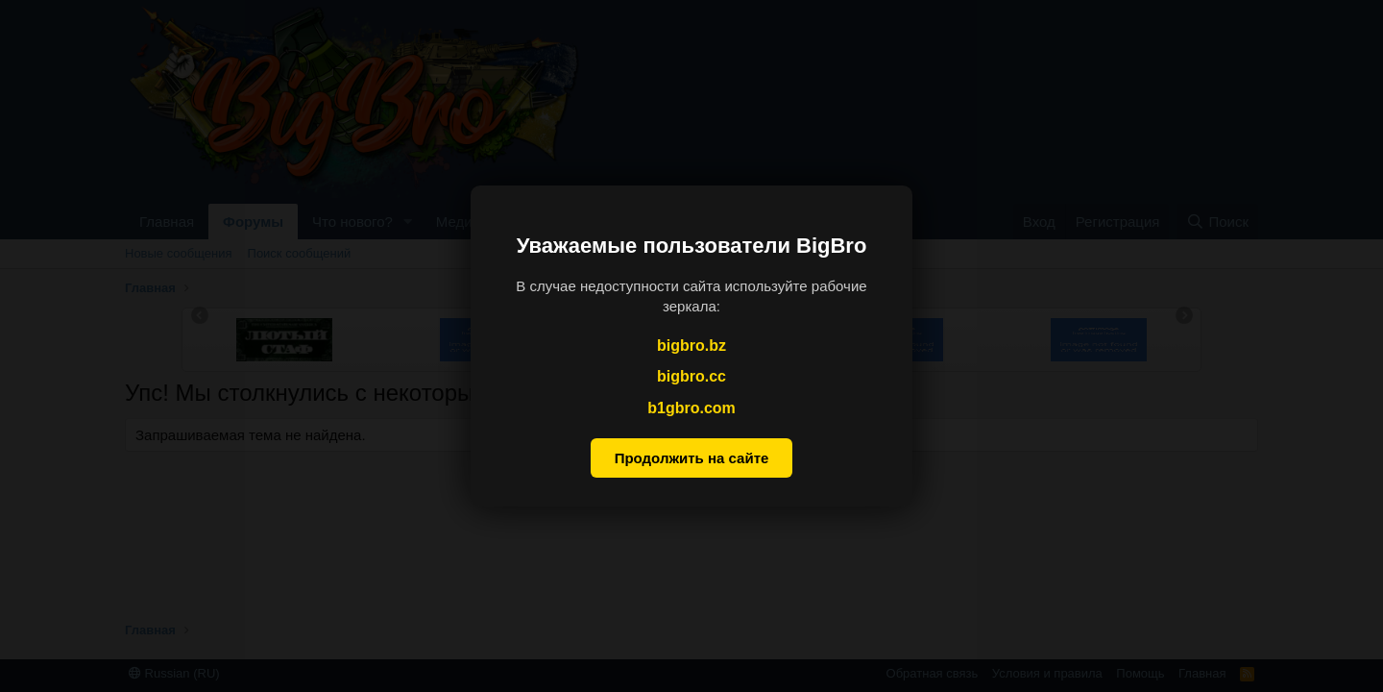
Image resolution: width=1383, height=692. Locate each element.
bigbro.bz (691, 345)
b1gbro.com (691, 408)
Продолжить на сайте (692, 458)
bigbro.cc (691, 376)
